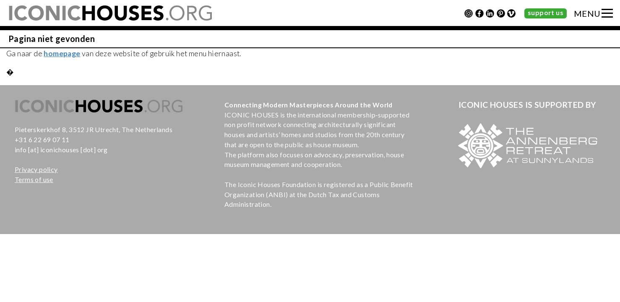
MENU (587, 13)
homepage (62, 53)
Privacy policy (36, 169)
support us (545, 12)
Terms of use (34, 179)
